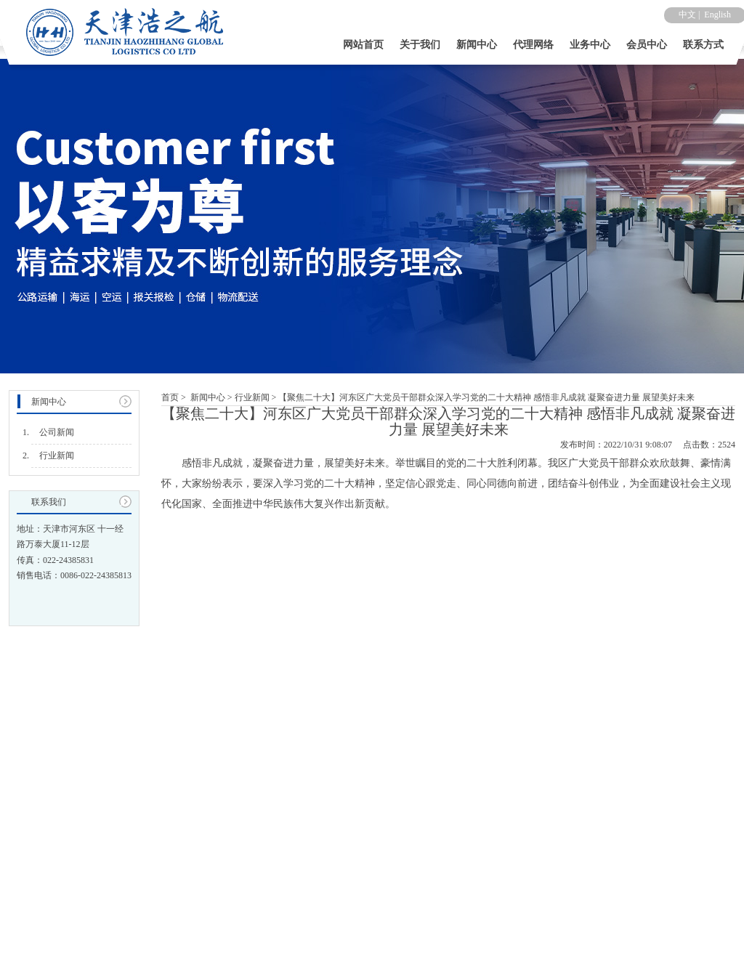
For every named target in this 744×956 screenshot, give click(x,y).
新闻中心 (207, 397)
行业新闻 (252, 397)
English (717, 14)
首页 (170, 397)
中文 (687, 14)
